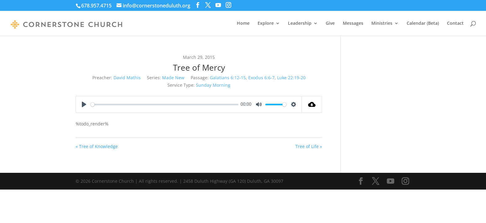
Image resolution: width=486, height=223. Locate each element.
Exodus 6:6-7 (261, 78)
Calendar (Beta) (423, 23)
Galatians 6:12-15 (228, 78)
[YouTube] (218, 5)
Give (330, 23)
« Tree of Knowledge (97, 146)
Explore (266, 23)
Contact (455, 23)
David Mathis (127, 78)
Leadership (299, 23)
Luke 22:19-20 (291, 78)
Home (243, 23)
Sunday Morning (213, 85)
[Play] (84, 104)
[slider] (164, 104)
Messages (353, 23)
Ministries (381, 23)
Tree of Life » (308, 146)
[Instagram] (228, 5)
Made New (173, 78)
